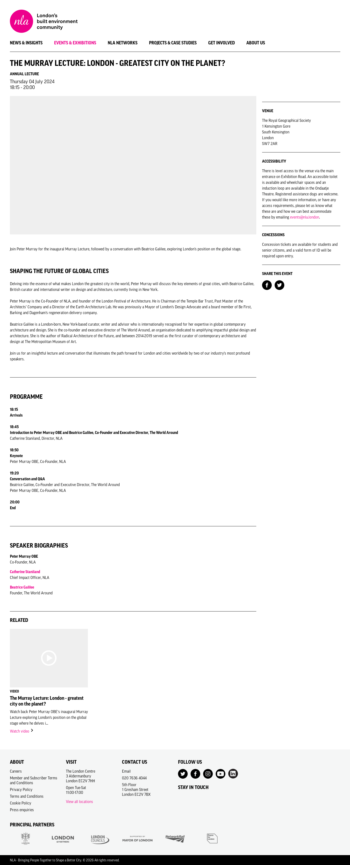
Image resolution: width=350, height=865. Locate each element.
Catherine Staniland (25, 572)
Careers (16, 771)
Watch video (22, 731)
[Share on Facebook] (267, 284)
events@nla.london (304, 217)
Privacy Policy (21, 789)
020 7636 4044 (134, 778)
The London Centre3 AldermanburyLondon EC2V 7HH (80, 776)
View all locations (79, 801)
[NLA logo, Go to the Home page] (44, 22)
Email (126, 771)
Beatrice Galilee (22, 587)
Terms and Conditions (26, 796)
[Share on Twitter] (279, 284)
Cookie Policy (20, 803)
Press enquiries (22, 810)
